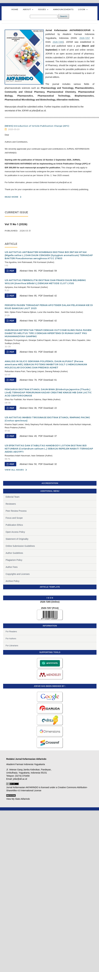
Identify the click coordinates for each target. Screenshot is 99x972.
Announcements (63, 9)
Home (14, 9)
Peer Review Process (16, 511)
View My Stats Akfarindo (18, 799)
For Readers (11, 631)
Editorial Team (12, 497)
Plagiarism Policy (14, 560)
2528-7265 (58, 42)
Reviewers (11, 504)
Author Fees (12, 567)
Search (63, 16)
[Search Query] (43, 16)
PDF (11, 270)
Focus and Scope (14, 518)
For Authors (11, 638)
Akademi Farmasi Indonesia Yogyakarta (25, 764)
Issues (42, 9)
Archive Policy (12, 581)
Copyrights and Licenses (18, 574)
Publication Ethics (14, 525)
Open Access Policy (15, 532)
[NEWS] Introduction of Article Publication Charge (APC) (37, 126)
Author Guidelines (14, 553)
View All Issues (14, 469)
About (27, 9)
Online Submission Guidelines (20, 546)
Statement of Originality (17, 539)
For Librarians (12, 645)
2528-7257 (84, 38)
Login (82, 9)
